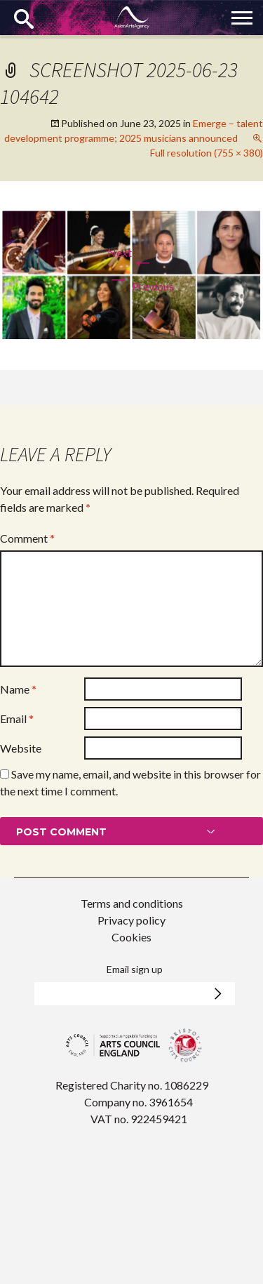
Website (20, 748)
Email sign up (135, 969)
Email (17, 718)
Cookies (131, 937)
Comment (27, 538)
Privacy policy (131, 920)
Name (18, 689)
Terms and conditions (132, 903)
